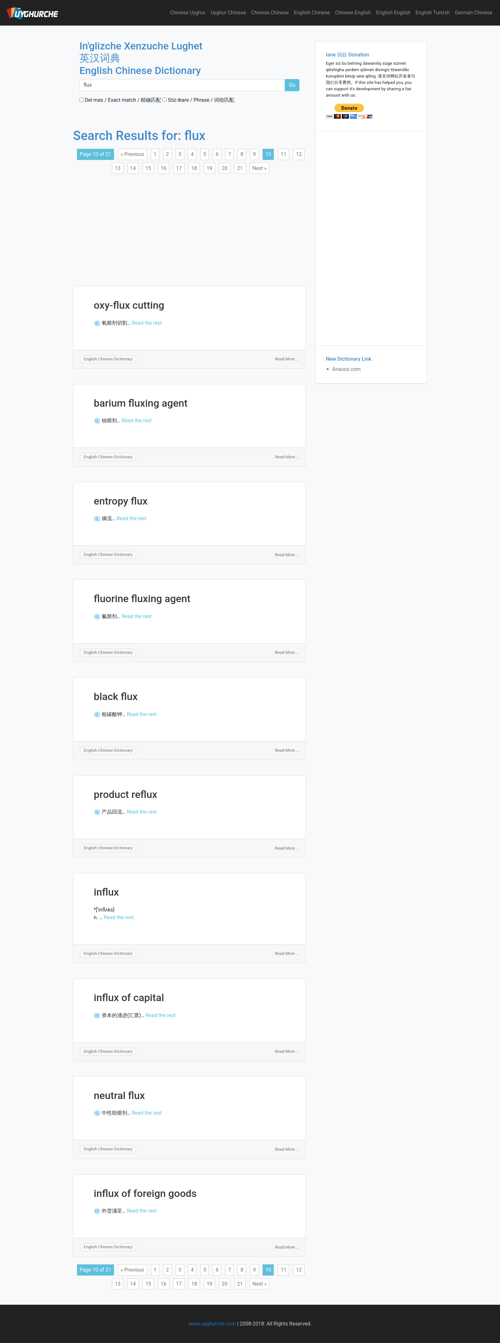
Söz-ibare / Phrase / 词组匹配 (198, 100)
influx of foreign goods (145, 1193)
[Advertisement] (189, 226)
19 (209, 168)
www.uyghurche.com (212, 1324)
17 (179, 168)
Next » (260, 168)
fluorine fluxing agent (142, 599)
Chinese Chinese (270, 13)
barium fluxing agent (141, 403)
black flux (116, 696)
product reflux (125, 794)
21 (240, 168)
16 (163, 168)
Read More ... (287, 359)
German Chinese (473, 13)
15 (148, 168)
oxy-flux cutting (129, 305)
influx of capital (129, 998)
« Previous (132, 154)
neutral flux (119, 1095)
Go (292, 85)
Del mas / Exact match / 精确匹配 (120, 100)
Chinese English (353, 13)
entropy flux (121, 501)
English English (393, 13)
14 (133, 168)
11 (283, 154)
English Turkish (432, 13)
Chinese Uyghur (187, 13)
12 (299, 154)
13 (118, 168)
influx (106, 892)
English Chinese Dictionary (108, 359)
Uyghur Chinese (228, 13)
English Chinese (312, 13)
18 (194, 168)
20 (225, 168)
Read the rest (147, 323)
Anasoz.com (346, 369)
